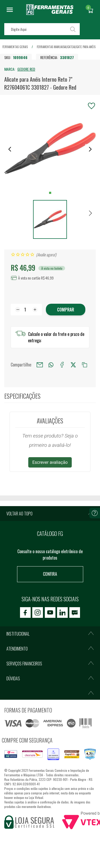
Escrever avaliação (50, 462)
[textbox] (42, 29)
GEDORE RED (26, 69)
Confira (50, 574)
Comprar (65, 309)
